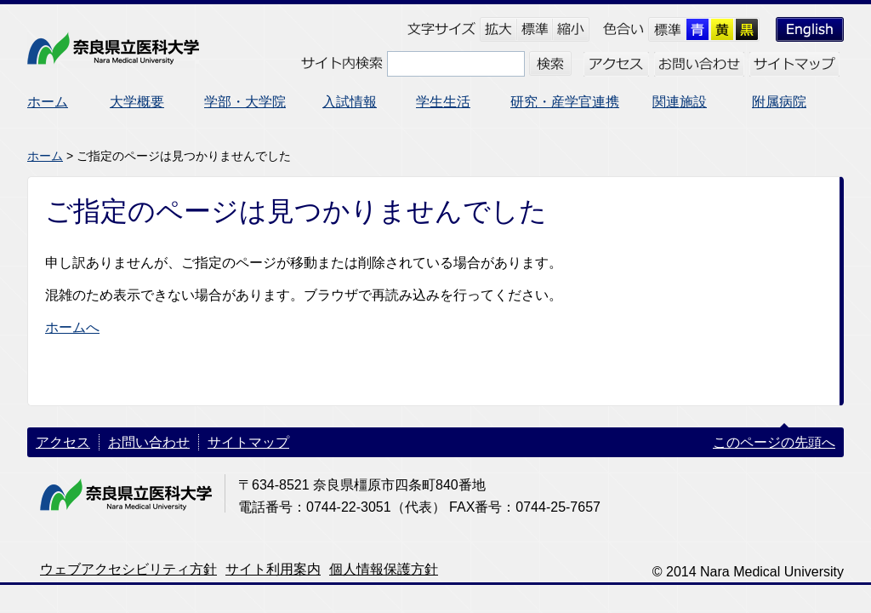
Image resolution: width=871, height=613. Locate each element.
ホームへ (72, 327)
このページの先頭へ (774, 442)
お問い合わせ (149, 442)
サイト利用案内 (273, 569)
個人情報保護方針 (383, 569)
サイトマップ (248, 442)
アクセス (63, 442)
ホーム (45, 156)
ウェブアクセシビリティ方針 (128, 569)
